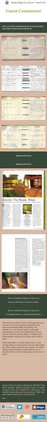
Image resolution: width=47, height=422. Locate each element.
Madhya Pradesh (23, 387)
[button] (2, 2)
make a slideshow (25, 394)
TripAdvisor (35, 390)
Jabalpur (10, 387)
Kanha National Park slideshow (22, 392)
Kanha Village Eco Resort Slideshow (17, 385)
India (33, 387)
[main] (23, 11)
